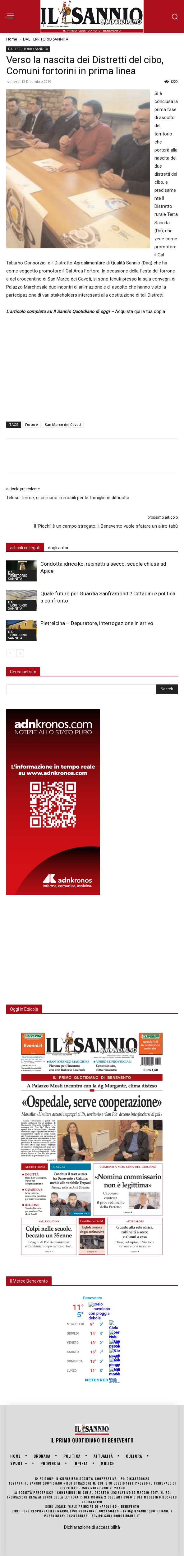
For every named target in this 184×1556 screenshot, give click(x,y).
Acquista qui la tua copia (140, 311)
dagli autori (59, 547)
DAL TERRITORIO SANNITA (45, 39)
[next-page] (20, 653)
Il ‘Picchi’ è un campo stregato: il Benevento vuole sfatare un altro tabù (106, 526)
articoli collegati (25, 547)
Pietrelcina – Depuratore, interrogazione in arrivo (96, 623)
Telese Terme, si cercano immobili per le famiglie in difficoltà (67, 497)
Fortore (31, 424)
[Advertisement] (92, 367)
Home (11, 39)
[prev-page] (10, 653)
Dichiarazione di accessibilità (92, 1527)
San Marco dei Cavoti (63, 424)
